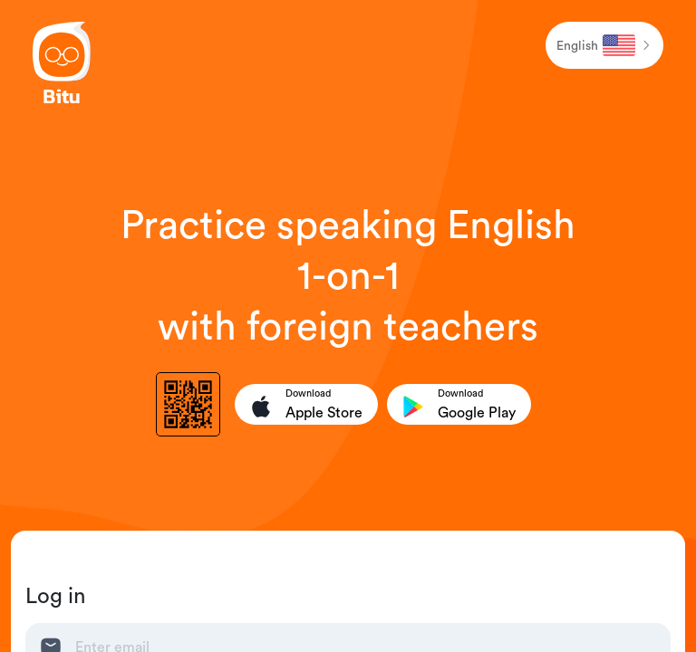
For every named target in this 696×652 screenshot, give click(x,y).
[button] (604, 45)
